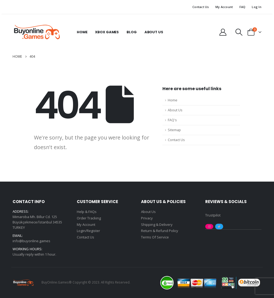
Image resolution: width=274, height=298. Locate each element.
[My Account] (223, 32)
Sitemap (174, 130)
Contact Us (200, 7)
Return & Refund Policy (159, 231)
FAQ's (172, 120)
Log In (256, 7)
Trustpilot (212, 215)
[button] (239, 32)
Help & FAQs (87, 211)
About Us (153, 32)
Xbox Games (107, 32)
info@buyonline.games (31, 240)
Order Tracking (89, 218)
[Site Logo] (37, 32)
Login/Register (88, 231)
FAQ (242, 7)
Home (82, 32)
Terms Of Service (155, 237)
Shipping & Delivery (157, 224)
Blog (131, 32)
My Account (224, 7)
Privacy (147, 218)
